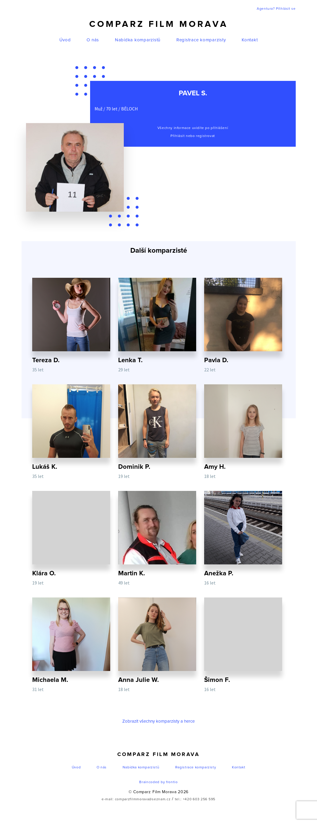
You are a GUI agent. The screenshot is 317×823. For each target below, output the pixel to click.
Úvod (65, 40)
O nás (93, 40)
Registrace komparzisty (201, 40)
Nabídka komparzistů (137, 40)
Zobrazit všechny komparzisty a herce (158, 722)
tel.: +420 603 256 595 (195, 800)
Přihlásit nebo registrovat (192, 136)
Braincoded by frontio (158, 783)
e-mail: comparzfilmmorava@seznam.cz (136, 800)
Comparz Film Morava (158, 24)
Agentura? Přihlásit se (276, 9)
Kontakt (250, 40)
